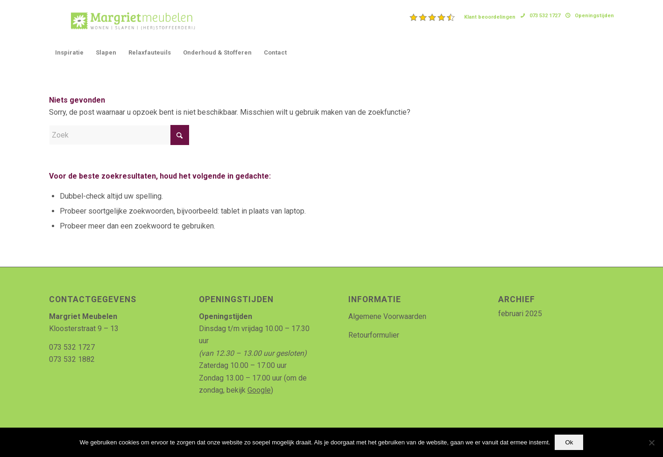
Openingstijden (594, 16)
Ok (569, 442)
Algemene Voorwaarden (387, 316)
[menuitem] (463, 17)
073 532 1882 (72, 359)
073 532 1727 (544, 16)
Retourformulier (373, 335)
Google (259, 390)
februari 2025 (520, 313)
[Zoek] (119, 135)
